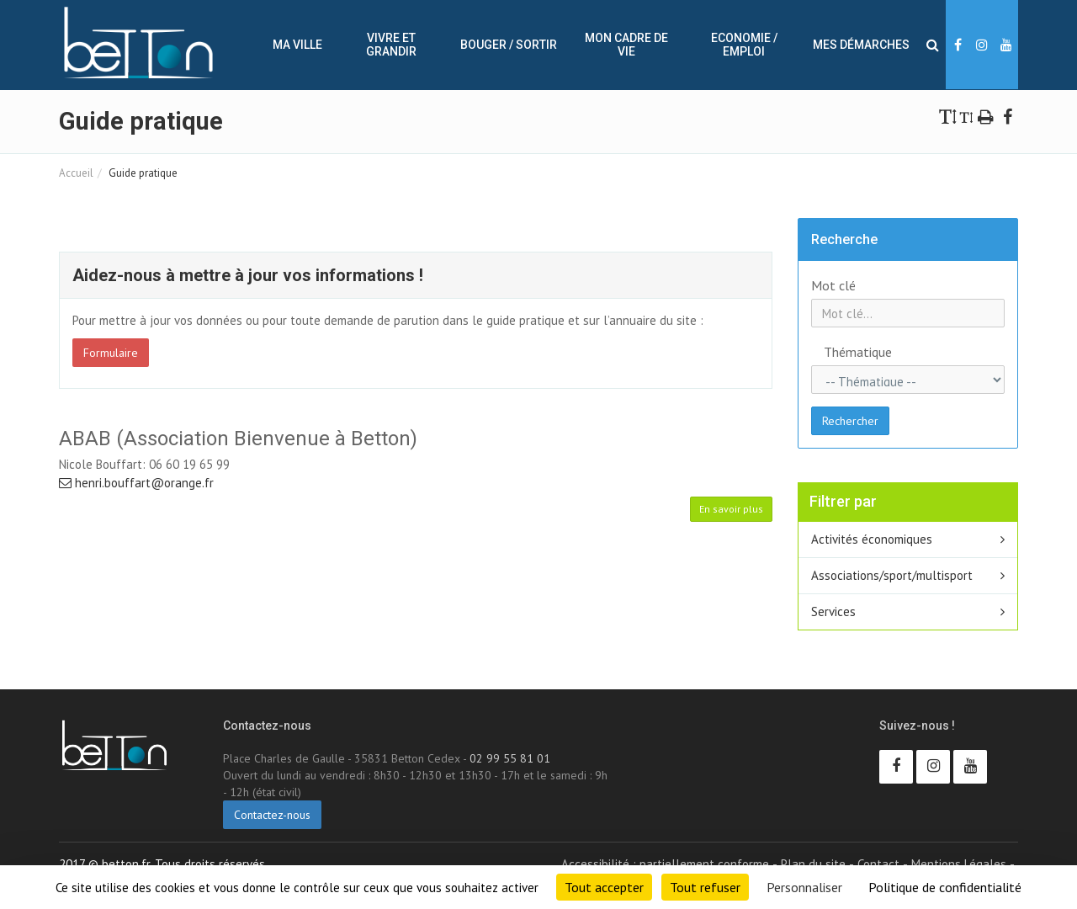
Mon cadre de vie (626, 44)
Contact (878, 864)
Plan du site (813, 864)
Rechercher (850, 420)
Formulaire (110, 352)
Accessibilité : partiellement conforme (665, 864)
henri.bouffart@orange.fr (136, 483)
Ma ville (297, 44)
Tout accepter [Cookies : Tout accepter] (604, 887)
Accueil (76, 173)
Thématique (842, 351)
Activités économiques (871, 539)
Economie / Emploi (744, 44)
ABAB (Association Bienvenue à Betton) (238, 438)
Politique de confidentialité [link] (944, 887)
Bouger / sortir (508, 44)
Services (833, 611)
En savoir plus (731, 508)
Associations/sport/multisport (892, 575)
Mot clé (833, 285)
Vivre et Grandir (391, 44)
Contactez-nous (272, 814)
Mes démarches (861, 44)
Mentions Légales (958, 864)
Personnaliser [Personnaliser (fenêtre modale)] (804, 887)
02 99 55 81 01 (510, 758)
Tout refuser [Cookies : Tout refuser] (705, 887)
